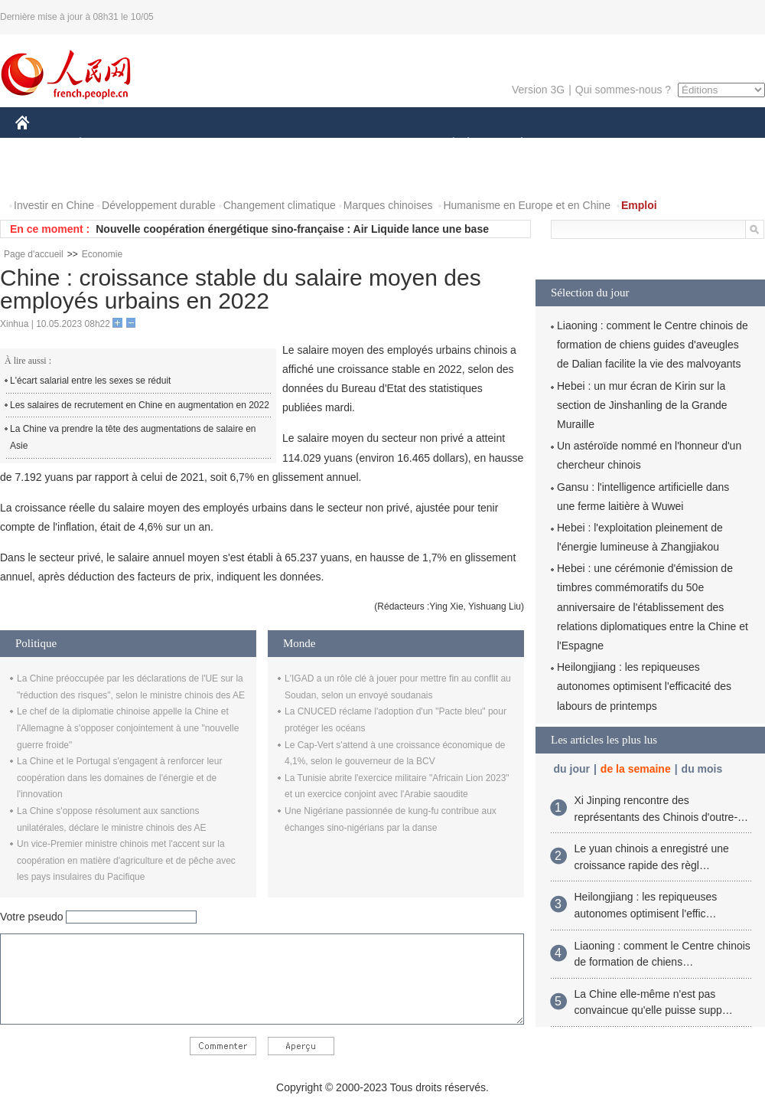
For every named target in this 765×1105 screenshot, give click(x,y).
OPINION (712, 144)
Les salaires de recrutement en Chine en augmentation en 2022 (139, 405)
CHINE (41, 144)
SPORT (575, 144)
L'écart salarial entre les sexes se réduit (90, 380)
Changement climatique (279, 205)
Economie (102, 254)
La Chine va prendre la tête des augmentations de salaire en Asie (133, 437)
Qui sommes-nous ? (623, 89)
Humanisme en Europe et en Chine (526, 205)
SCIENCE (309, 144)
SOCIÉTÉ (446, 144)
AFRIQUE (242, 144)
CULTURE (377, 144)
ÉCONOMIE (108, 144)
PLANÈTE (514, 144)
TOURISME (640, 144)
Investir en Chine (54, 205)
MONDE (177, 144)
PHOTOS (46, 174)
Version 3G (538, 89)
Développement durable (159, 205)
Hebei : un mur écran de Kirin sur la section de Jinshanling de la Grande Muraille (642, 405)
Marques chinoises (388, 205)
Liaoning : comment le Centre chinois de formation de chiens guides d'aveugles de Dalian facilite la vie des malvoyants (652, 344)
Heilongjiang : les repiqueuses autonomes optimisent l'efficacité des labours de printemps (644, 686)
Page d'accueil (33, 254)
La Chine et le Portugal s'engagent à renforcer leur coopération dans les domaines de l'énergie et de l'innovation (119, 777)
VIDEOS (108, 174)
